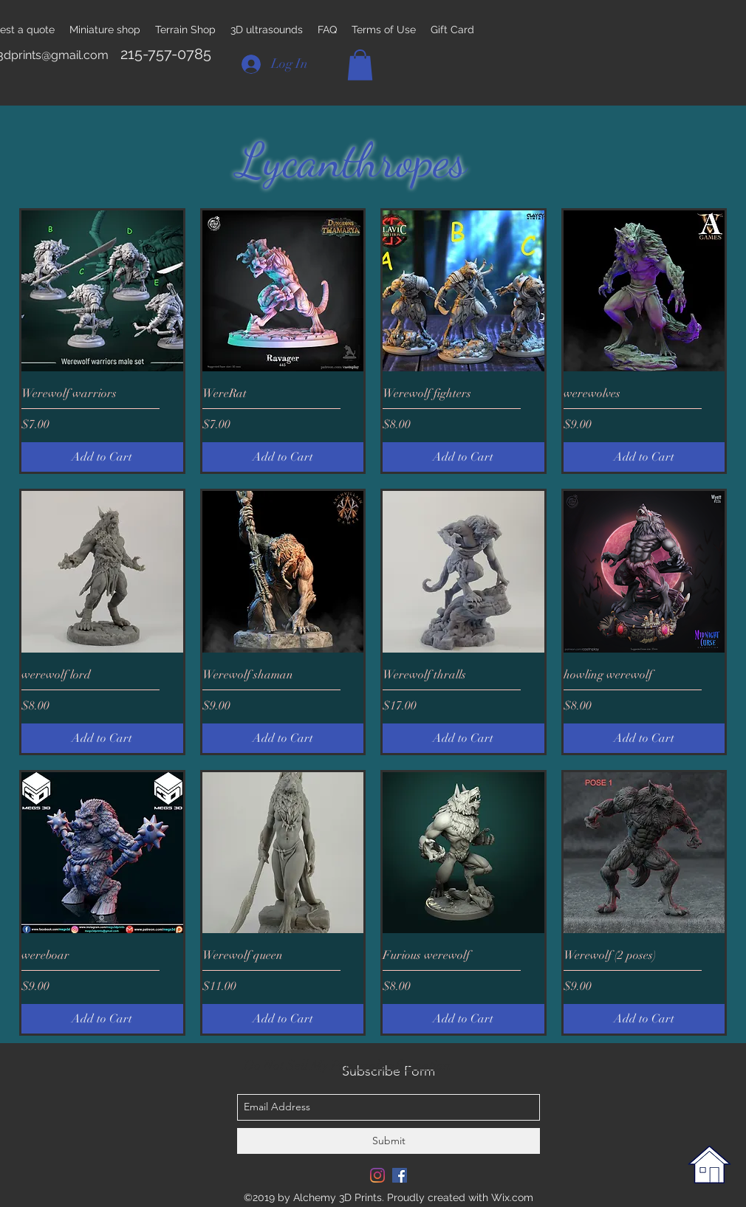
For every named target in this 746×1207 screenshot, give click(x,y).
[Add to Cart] (102, 457)
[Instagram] (377, 1175)
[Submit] (388, 1141)
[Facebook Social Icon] (399, 1175)
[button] (360, 64)
